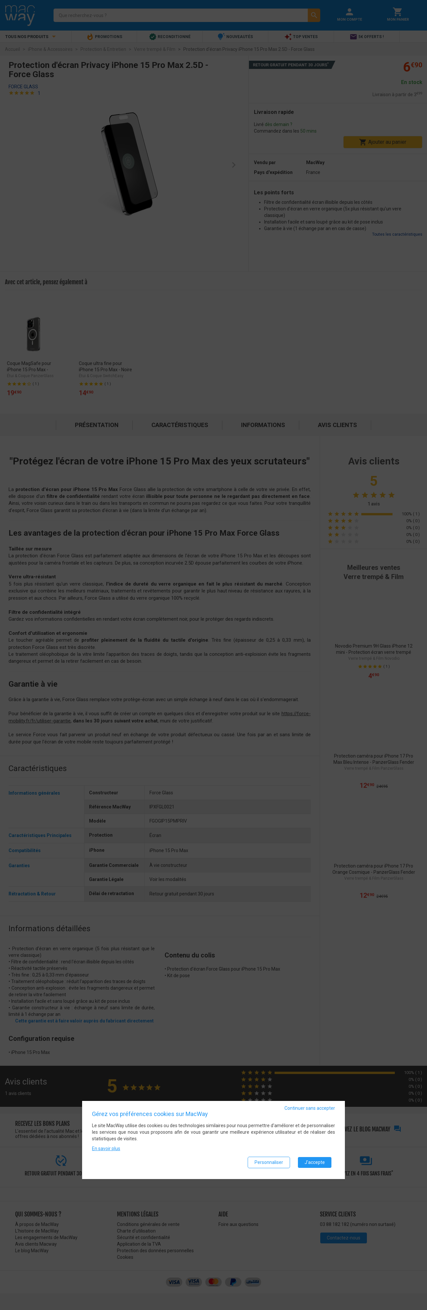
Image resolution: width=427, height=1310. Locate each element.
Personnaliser (269, 1163)
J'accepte (314, 1163)
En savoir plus (106, 1149)
